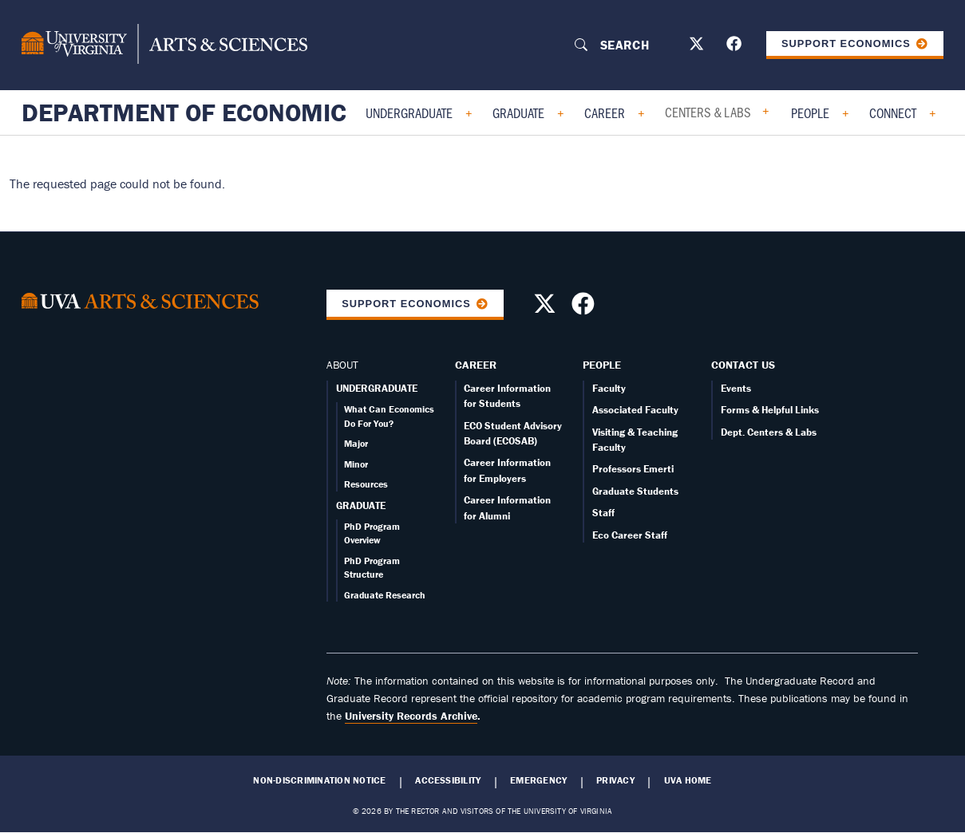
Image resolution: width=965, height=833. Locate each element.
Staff (603, 512)
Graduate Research (384, 595)
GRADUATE (361, 505)
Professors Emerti (633, 469)
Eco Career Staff (629, 535)
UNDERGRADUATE (376, 388)
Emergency (538, 780)
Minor (356, 464)
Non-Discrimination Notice (319, 780)
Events (736, 388)
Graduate (518, 112)
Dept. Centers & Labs (769, 432)
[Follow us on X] (698, 46)
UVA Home (688, 780)
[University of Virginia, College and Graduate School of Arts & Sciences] (164, 44)
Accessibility (448, 780)
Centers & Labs (708, 111)
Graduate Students (635, 491)
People (810, 112)
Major (356, 443)
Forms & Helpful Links (770, 409)
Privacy (615, 780)
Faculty (609, 388)
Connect (892, 112)
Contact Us (743, 364)
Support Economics (846, 43)
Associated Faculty (635, 409)
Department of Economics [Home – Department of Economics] (192, 112)
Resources (366, 484)
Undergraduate (409, 112)
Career (604, 112)
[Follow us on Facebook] (736, 46)
